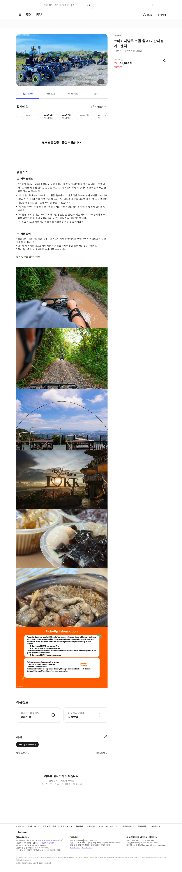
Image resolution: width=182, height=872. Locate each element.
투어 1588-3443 (76, 840)
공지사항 (142, 826)
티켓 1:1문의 (87, 847)
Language (22, 832)
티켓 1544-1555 (90, 840)
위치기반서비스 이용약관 (72, 826)
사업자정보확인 (47, 843)
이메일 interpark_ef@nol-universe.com (141, 843)
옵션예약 (27, 93)
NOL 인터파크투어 (27, 744)
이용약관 (32, 826)
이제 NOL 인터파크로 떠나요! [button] (59, 5)
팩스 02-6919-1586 (77, 843)
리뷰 (96, 93)
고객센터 (154, 826)
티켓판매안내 (128, 826)
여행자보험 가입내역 (108, 826)
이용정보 (73, 93)
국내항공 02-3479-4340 (100, 845)
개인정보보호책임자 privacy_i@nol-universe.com (146, 845)
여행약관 (91, 826)
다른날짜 (99, 106)
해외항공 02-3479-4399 (79, 845)
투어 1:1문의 (75, 847)
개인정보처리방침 (48, 826)
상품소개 (50, 93)
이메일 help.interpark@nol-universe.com (103, 843)
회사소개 (20, 826)
